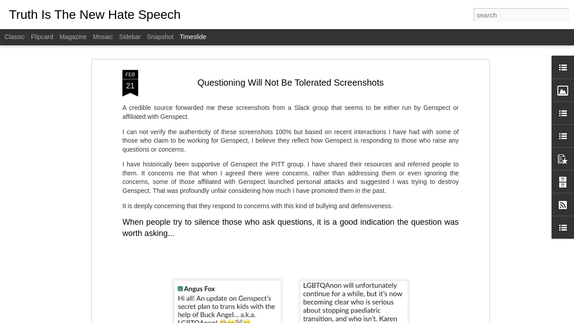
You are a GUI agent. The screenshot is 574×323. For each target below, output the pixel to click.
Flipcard (42, 36)
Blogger (315, 318)
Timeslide (193, 36)
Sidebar (130, 36)
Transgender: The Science (287, 276)
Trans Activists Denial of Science (420, 306)
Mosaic (103, 36)
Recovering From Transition (413, 290)
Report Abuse (341, 318)
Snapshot (160, 36)
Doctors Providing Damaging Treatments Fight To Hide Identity (461, 274)
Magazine (73, 36)
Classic (14, 36)
